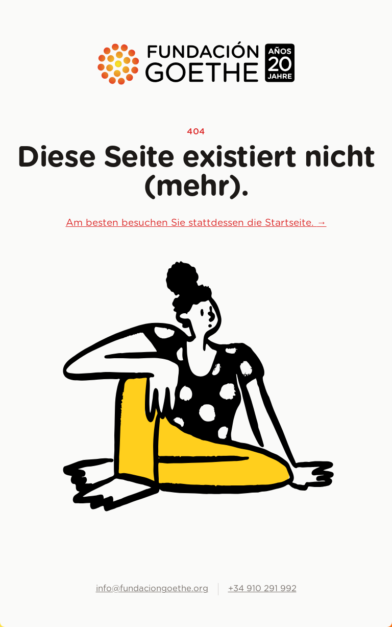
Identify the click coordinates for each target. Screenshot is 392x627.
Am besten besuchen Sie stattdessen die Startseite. (196, 223)
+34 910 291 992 (262, 589)
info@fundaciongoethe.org (152, 589)
